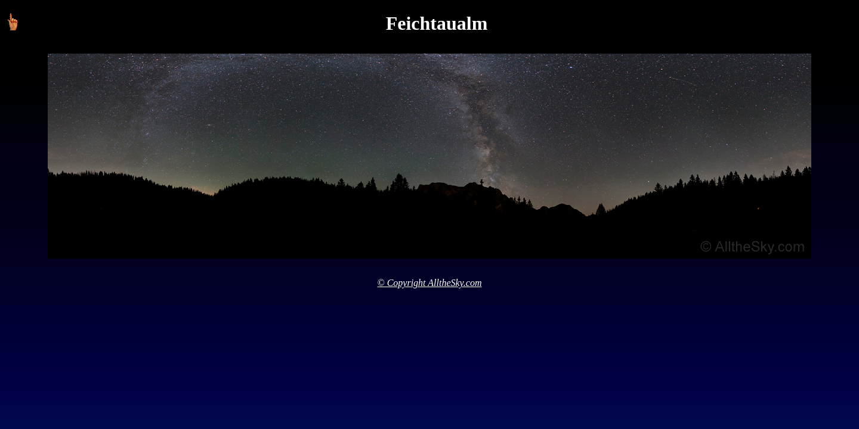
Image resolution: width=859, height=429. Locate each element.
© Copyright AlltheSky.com (430, 283)
